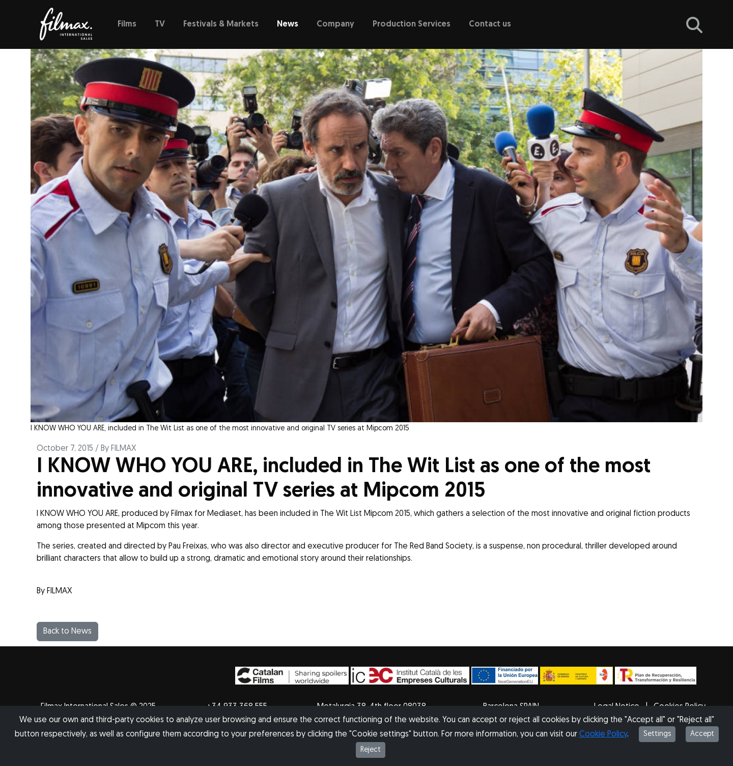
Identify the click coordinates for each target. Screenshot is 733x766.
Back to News (67, 631)
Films (127, 24)
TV (160, 24)
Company (335, 24)
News (287, 24)
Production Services (411, 24)
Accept (702, 734)
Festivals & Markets (221, 24)
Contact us (490, 24)
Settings (657, 734)
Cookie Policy (603, 734)
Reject (370, 750)
